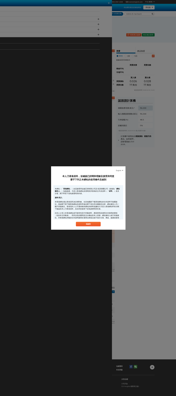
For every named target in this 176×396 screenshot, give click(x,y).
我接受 (88, 224)
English (118, 170)
